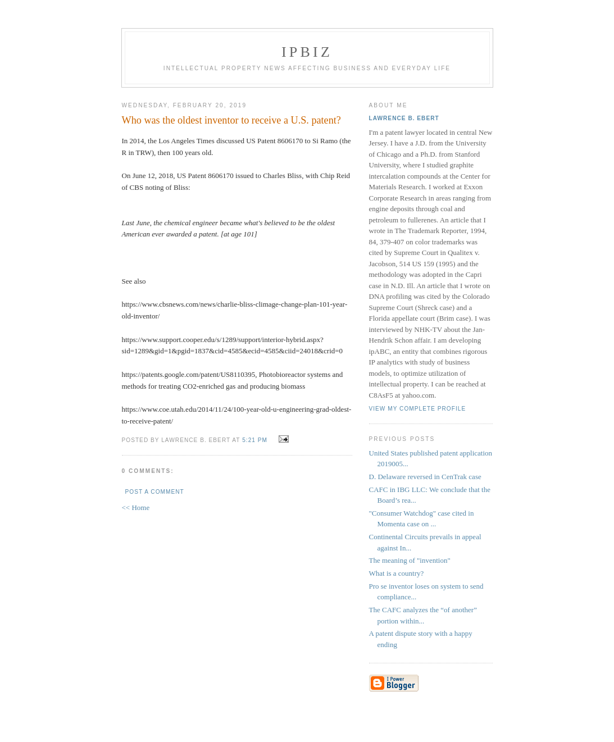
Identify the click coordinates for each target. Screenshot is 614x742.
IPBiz (307, 52)
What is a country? (396, 573)
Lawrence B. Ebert (404, 118)
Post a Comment (154, 492)
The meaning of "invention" (410, 560)
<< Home (136, 507)
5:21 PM (254, 440)
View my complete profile (417, 409)
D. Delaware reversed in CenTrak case (425, 476)
